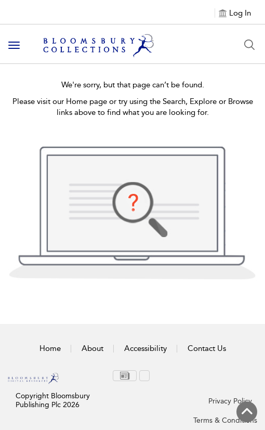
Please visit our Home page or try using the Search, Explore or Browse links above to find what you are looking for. (132, 107)
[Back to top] (246, 411)
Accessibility (145, 348)
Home (50, 348)
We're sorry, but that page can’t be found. (132, 84)
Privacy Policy (230, 401)
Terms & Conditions (225, 420)
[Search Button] (249, 45)
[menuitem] (125, 375)
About (92, 348)
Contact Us (207, 348)
